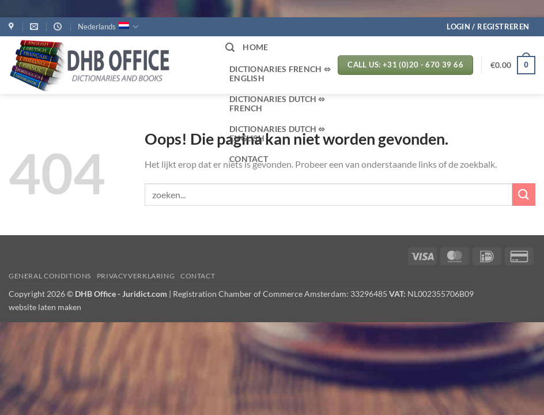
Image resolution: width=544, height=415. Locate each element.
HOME (255, 47)
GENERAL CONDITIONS (50, 275)
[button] (487, 26)
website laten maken (45, 307)
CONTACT (248, 159)
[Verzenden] (523, 194)
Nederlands (108, 26)
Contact (197, 275)
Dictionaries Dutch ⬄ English (277, 133)
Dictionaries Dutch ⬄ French (277, 103)
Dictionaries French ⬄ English (280, 73)
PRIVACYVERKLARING (136, 275)
